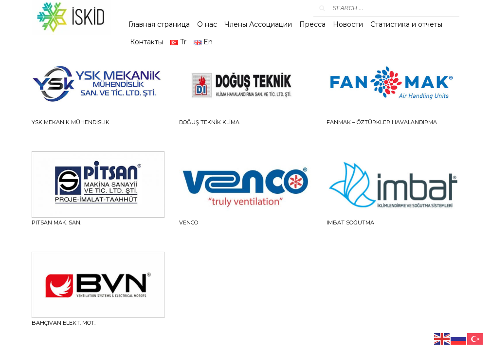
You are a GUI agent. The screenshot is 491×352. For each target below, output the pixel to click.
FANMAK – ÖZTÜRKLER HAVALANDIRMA (382, 122)
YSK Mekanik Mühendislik (70, 122)
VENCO (188, 222)
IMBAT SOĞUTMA (350, 222)
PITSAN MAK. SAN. (56, 222)
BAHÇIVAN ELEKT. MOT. (63, 322)
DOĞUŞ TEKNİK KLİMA (209, 122)
